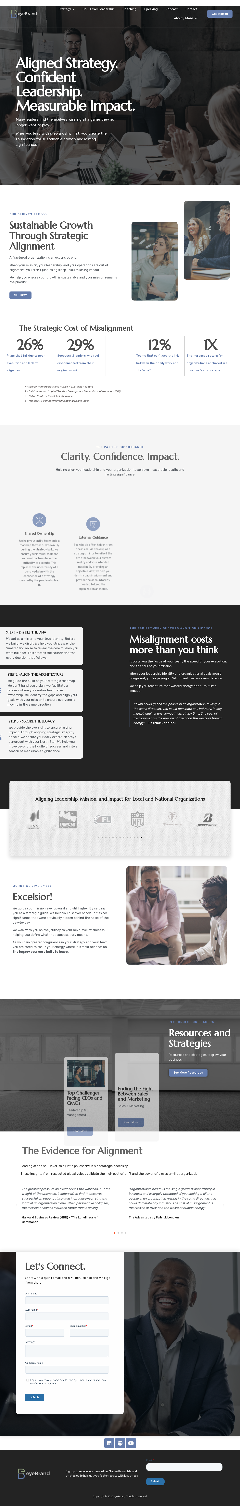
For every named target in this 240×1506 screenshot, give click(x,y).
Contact (191, 9)
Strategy (67, 9)
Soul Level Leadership (99, 9)
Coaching (129, 9)
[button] (114, 1233)
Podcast (172, 9)
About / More (185, 18)
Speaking (151, 9)
